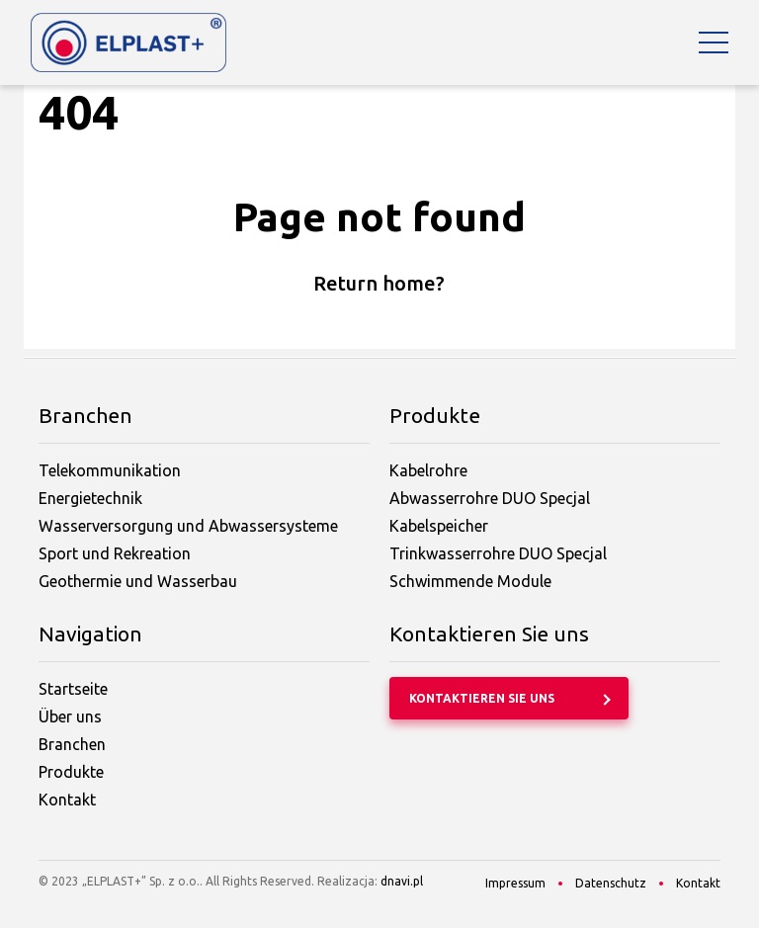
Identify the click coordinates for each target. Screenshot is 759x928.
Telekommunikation (110, 470)
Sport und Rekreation (115, 553)
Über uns (70, 716)
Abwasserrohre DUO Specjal (489, 498)
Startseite (73, 689)
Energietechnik (90, 498)
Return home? (379, 283)
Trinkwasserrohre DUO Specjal (498, 553)
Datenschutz (610, 883)
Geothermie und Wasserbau (138, 581)
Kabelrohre (428, 470)
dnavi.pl (401, 881)
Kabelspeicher (438, 526)
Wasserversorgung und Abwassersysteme (188, 526)
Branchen (72, 744)
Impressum (515, 883)
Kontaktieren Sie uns (481, 698)
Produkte (71, 772)
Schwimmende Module (470, 581)
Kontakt (67, 799)
